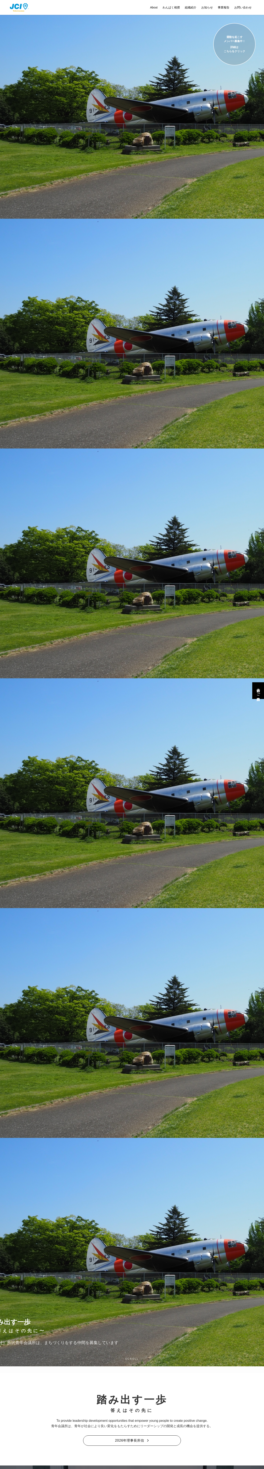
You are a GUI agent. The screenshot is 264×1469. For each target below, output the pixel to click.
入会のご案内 (258, 690)
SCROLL (132, 1358)
